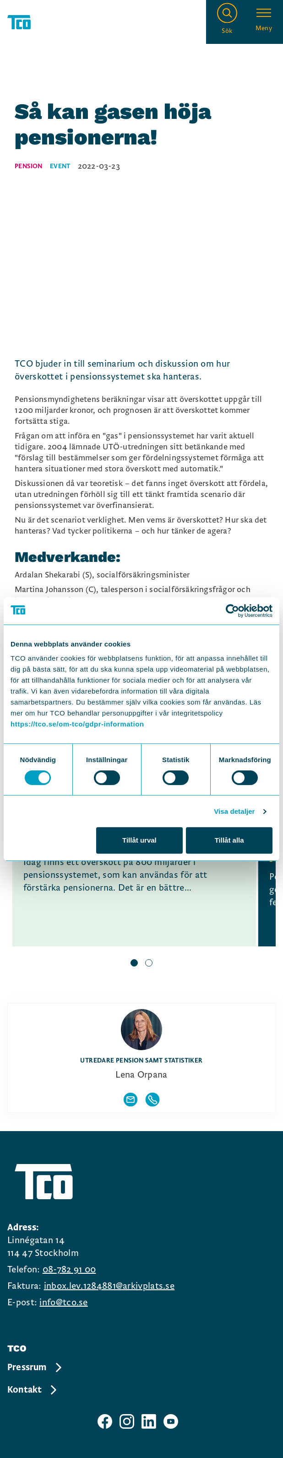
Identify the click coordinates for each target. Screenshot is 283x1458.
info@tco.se (63, 1302)
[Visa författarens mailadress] (130, 1099)
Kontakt (32, 1389)
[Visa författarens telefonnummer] (152, 1099)
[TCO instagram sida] (127, 1421)
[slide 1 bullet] (134, 963)
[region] (141, 888)
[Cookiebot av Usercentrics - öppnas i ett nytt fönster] (232, 611)
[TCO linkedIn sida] (149, 1421)
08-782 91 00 (69, 1269)
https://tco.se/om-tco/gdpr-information (77, 724)
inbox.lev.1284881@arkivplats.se (109, 1286)
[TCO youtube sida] (170, 1421)
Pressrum (35, 1367)
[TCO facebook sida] (105, 1421)
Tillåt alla (229, 840)
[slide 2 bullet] (148, 963)
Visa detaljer (234, 811)
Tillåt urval (139, 840)
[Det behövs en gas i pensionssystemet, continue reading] (134, 876)
